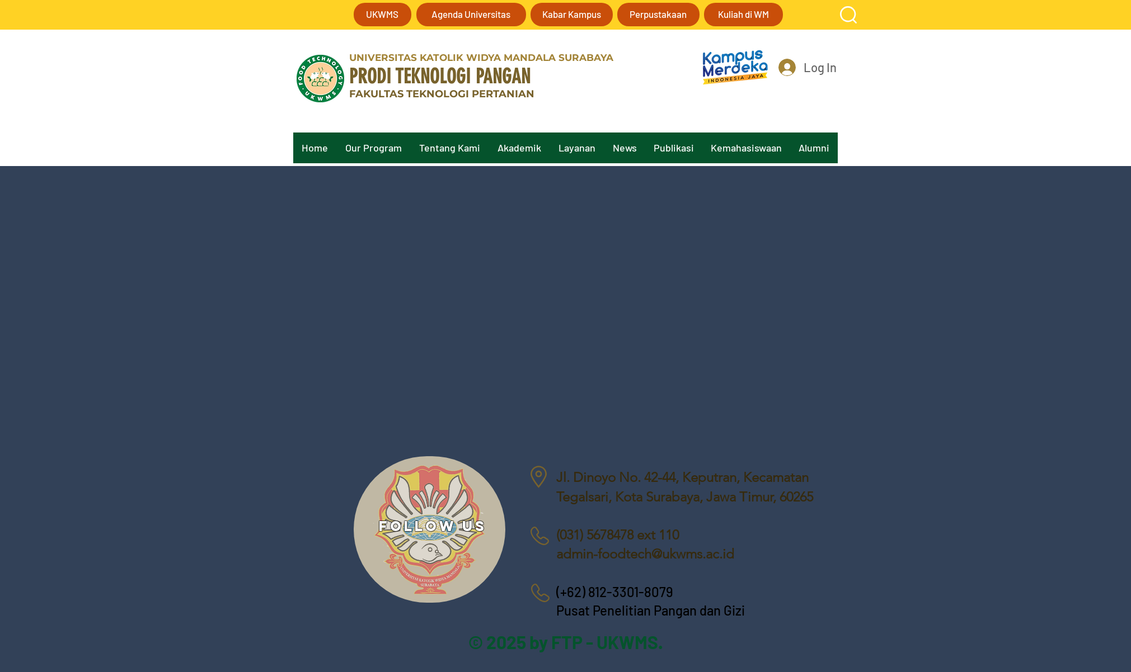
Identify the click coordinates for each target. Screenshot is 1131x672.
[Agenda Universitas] (471, 14)
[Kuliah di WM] (743, 14)
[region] (429, 529)
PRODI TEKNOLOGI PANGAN (440, 76)
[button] (848, 14)
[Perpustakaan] (658, 14)
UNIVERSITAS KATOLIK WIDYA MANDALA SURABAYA (481, 57)
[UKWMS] (382, 14)
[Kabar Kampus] (572, 14)
